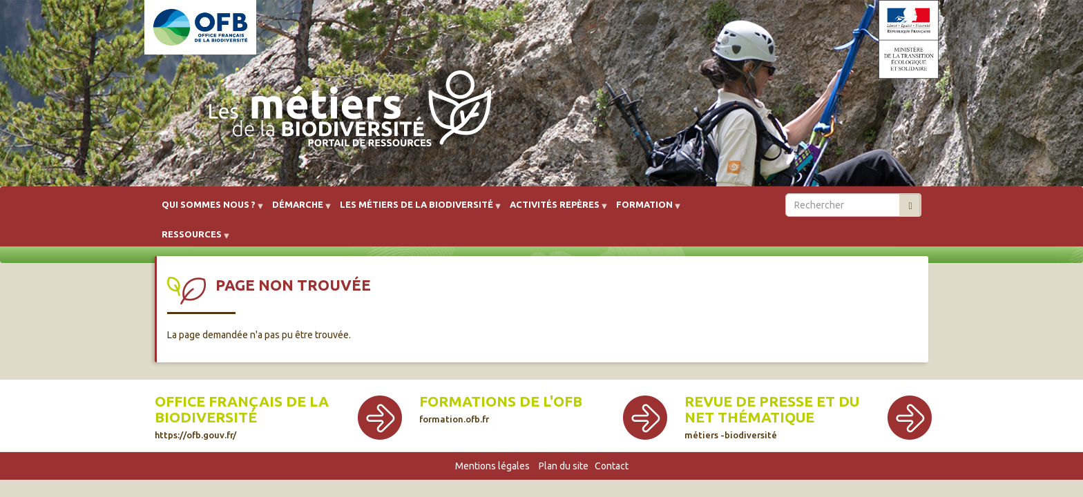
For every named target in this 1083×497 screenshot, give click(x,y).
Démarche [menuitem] (298, 209)
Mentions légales (492, 465)
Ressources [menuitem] (191, 239)
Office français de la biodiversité (242, 416)
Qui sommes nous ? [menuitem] (208, 209)
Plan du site (563, 465)
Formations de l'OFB (500, 408)
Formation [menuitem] (644, 209)
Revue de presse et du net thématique (771, 416)
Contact (612, 465)
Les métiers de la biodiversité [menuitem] (416, 209)
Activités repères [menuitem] (554, 209)
